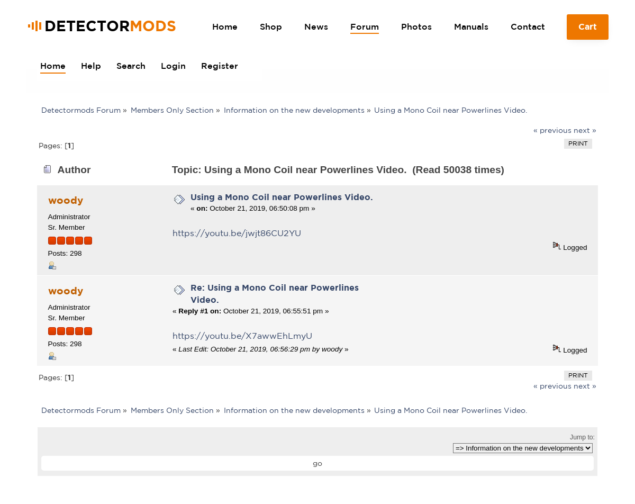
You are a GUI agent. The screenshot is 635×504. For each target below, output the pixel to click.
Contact (528, 26)
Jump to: (582, 437)
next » (585, 130)
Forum (364, 26)
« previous (552, 130)
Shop (271, 26)
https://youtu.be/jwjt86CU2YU (237, 233)
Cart (588, 31)
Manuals (471, 26)
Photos (416, 26)
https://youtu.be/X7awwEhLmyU (242, 335)
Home (225, 26)
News (316, 26)
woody (65, 200)
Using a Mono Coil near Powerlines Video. (281, 197)
